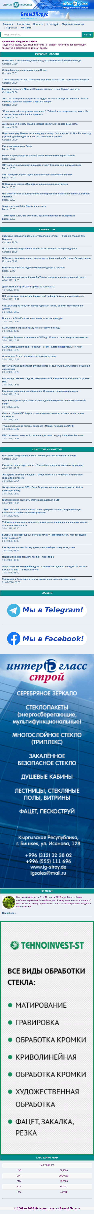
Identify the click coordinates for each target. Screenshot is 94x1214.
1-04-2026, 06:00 (10, 560)
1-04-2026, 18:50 (10, 419)
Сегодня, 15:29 (10, 252)
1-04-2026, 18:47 (10, 429)
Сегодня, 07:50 (10, 64)
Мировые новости (73, 24)
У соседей (52, 24)
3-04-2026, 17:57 (10, 299)
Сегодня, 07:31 (10, 73)
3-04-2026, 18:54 (10, 481)
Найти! (87, 34)
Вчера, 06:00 (8, 168)
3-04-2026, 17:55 (10, 312)
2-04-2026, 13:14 (10, 394)
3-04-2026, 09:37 (10, 331)
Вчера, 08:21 (8, 159)
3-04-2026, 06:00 (10, 516)
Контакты (26, 27)
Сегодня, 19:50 (10, 242)
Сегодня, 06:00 (10, 83)
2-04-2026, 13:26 (10, 350)
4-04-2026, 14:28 (10, 280)
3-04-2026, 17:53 (10, 503)
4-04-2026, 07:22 (10, 468)
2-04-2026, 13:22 (10, 372)
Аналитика (23, 24)
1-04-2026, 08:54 (10, 550)
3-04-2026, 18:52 (10, 493)
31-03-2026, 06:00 (11, 582)
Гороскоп (12, 27)
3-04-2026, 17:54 (10, 321)
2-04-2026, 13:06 (10, 407)
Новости (38, 24)
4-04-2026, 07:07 (10, 290)
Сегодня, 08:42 (10, 261)
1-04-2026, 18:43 (10, 438)
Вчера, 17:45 (8, 271)
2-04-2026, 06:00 (10, 541)
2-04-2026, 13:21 (10, 384)
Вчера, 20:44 (8, 149)
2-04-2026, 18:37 (10, 340)
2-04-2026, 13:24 (10, 359)
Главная (8, 24)
